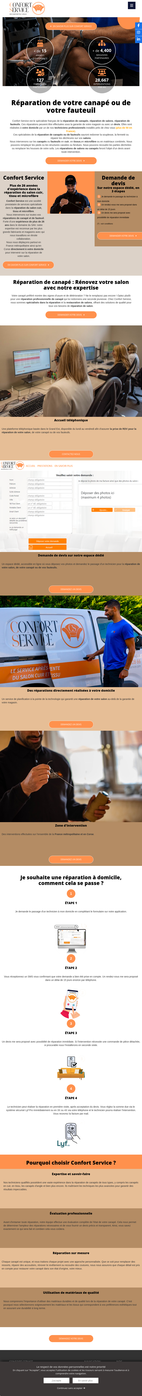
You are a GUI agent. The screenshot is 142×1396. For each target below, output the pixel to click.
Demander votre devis (71, 160)
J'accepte (56, 1380)
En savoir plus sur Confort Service (28, 264)
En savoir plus (85, 1380)
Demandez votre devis (71, 1338)
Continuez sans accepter (71, 1388)
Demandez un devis (71, 589)
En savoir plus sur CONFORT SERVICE (71, 26)
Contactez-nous (71, 454)
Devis (128, 14)
